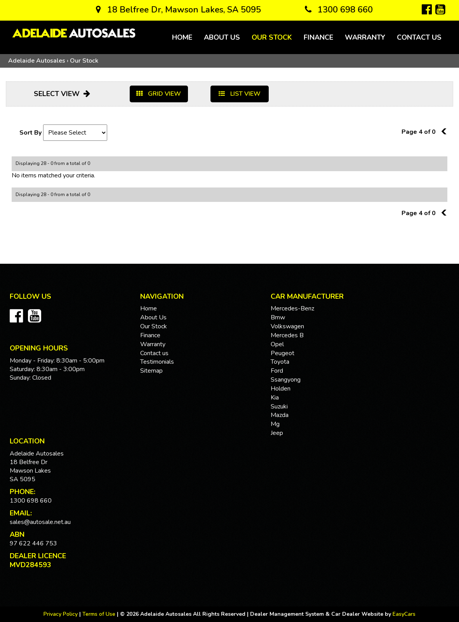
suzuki (279, 406)
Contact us (419, 37)
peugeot (282, 353)
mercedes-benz (292, 308)
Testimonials (157, 361)
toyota (280, 361)
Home (182, 37)
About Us (222, 37)
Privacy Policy (61, 614)
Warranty (365, 37)
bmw (278, 317)
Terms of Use (99, 614)
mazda (280, 415)
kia (275, 397)
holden (280, 388)
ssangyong (286, 379)
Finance (318, 37)
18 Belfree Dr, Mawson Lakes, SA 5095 (178, 10)
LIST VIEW (240, 93)
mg (275, 424)
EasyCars (404, 614)
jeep (277, 433)
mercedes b (287, 335)
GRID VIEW (158, 93)
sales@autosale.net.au (40, 522)
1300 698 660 (339, 10)
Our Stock (272, 37)
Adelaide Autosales (36, 60)
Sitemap (151, 370)
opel (277, 344)
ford (277, 370)
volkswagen (287, 326)
